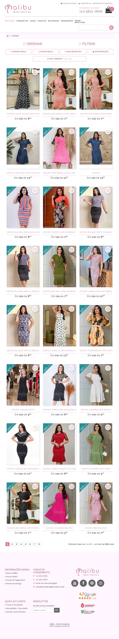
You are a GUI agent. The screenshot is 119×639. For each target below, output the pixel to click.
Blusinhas (53, 21)
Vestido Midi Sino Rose (96, 528)
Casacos (42, 21)
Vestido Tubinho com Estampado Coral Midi (59, 232)
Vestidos (10, 21)
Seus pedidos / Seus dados (16, 608)
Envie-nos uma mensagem (46, 583)
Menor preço (18, 51)
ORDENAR (32, 44)
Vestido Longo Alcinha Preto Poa (23, 114)
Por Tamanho (59, 58)
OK (56, 610)
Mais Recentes (73, 51)
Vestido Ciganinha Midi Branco (96, 410)
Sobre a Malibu (11, 573)
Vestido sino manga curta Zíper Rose (59, 114)
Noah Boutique (80, 21)
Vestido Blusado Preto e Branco (96, 232)
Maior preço (46, 51)
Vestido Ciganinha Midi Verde (96, 469)
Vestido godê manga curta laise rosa (59, 173)
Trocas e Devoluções (14, 605)
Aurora (96, 173)
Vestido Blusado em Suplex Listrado (23, 232)
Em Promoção (100, 51)
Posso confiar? (11, 576)
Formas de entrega (13, 583)
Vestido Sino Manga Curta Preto (23, 528)
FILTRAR (87, 44)
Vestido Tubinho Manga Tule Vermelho (59, 469)
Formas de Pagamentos (15, 580)
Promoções (67, 21)
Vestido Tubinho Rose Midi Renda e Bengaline (95, 291)
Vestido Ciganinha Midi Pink (59, 528)
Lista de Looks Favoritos (15, 612)
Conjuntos (22, 21)
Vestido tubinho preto (23, 410)
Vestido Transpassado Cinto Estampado (95, 351)
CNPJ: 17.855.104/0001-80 (59, 626)
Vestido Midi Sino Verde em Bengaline (59, 291)
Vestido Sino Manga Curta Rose (96, 114)
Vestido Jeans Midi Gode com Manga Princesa (23, 173)
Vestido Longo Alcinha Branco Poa (59, 351)
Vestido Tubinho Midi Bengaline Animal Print (59, 410)
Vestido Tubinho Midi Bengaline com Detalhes (23, 469)
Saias (33, 21)
